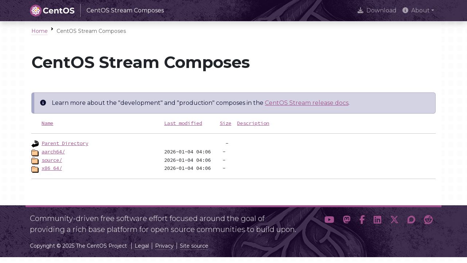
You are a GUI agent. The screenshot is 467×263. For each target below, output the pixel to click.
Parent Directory (65, 143)
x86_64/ (52, 168)
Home (39, 31)
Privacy (164, 246)
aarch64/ (53, 151)
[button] (329, 221)
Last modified (183, 123)
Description (253, 123)
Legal (142, 246)
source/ (52, 160)
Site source (194, 246)
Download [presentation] (377, 10)
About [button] (416, 10)
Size (225, 123)
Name (47, 123)
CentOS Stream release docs (306, 102)
